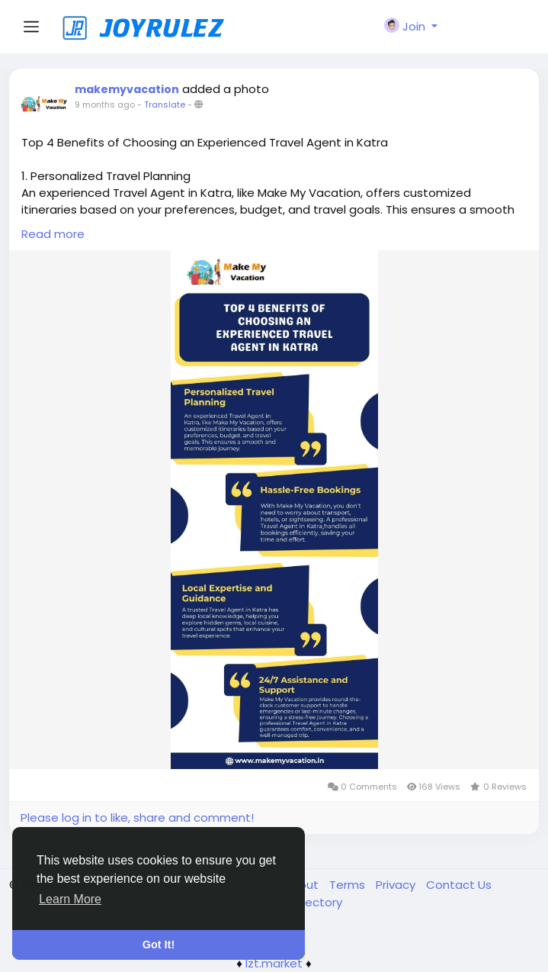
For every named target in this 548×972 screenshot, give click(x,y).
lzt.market (274, 963)
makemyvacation (127, 89)
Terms (348, 885)
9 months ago (105, 104)
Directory (316, 902)
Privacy (397, 885)
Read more (53, 234)
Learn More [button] (70, 899)
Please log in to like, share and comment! (137, 817)
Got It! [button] (159, 944)
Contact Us (459, 885)
